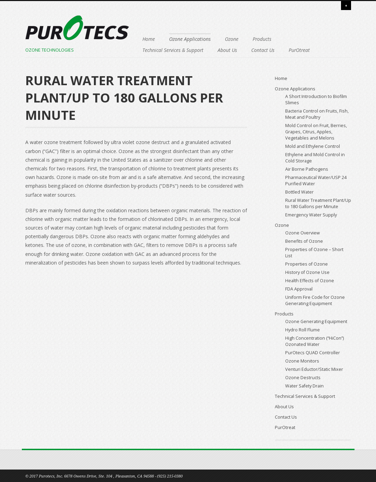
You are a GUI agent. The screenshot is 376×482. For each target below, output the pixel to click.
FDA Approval (299, 289)
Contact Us (262, 50)
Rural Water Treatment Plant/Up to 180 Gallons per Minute (318, 203)
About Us (227, 50)
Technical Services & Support (172, 50)
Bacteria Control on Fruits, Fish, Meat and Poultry (317, 114)
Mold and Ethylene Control (312, 146)
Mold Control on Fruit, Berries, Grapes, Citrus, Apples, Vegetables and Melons (316, 132)
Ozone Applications (190, 39)
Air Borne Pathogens (306, 169)
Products (262, 39)
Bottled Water (299, 192)
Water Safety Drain (304, 386)
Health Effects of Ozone (309, 281)
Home (148, 39)
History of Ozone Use (307, 272)
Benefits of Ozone (304, 241)
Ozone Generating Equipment (316, 321)
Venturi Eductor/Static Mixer (314, 369)
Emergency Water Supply (311, 215)
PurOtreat (299, 50)
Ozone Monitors (302, 361)
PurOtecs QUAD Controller (312, 353)
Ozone (231, 39)
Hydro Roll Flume (302, 330)
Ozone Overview (302, 233)
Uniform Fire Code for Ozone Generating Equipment (315, 300)
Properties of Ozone (306, 264)
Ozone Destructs (303, 378)
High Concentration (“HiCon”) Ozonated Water (314, 341)
